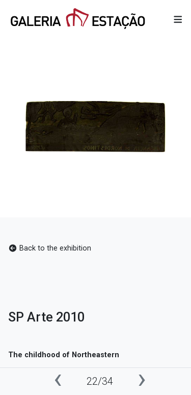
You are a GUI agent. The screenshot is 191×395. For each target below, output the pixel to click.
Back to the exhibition (49, 248)
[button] (178, 19)
